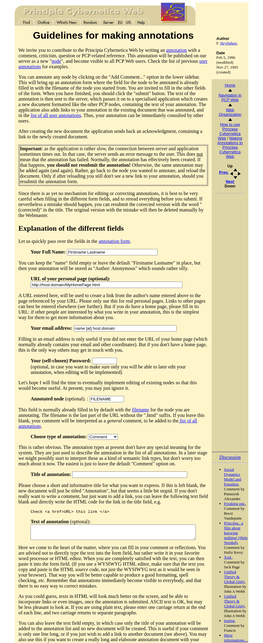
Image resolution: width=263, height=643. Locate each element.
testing (239, 591)
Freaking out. (244, 474)
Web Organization (240, 112)
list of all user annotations (130, 104)
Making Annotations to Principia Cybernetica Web (240, 147)
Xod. (238, 528)
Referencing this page (92, 634)
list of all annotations (138, 398)
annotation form (104, 219)
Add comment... (240, 630)
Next (240, 181)
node (15, 61)
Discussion (239, 428)
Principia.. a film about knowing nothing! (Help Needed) (246, 504)
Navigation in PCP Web (239, 97)
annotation (166, 50)
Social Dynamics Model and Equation (242, 447)
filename (130, 387)
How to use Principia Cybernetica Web (239, 131)
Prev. (234, 172)
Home (240, 85)
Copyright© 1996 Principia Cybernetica (40, 634)
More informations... (245, 608)
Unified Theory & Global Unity (244, 547)
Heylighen (238, 43)
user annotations (174, 61)
